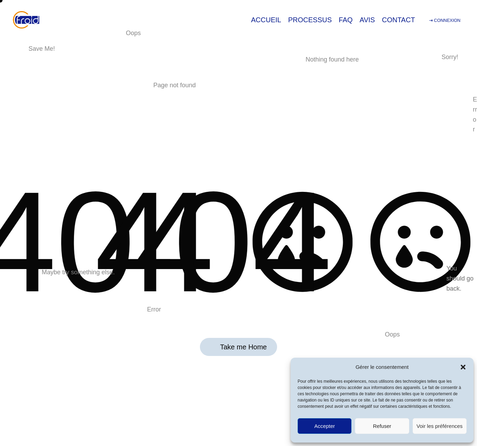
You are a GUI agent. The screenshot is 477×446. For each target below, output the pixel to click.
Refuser (382, 426)
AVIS (367, 20)
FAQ (346, 20)
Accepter (324, 426)
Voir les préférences (440, 426)
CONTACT (398, 20)
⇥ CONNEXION (445, 20)
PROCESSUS (310, 20)
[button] (463, 367)
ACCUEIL (266, 20)
